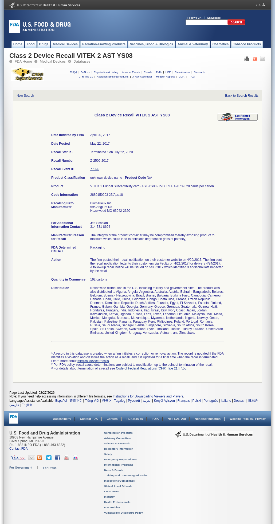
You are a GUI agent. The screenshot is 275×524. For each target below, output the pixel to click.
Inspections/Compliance (119, 480)
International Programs (118, 464)
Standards (200, 72)
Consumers (111, 491)
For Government (20, 467)
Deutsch (239, 401)
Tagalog (119, 401)
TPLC (191, 76)
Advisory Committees (117, 438)
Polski (196, 401)
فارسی (14, 405)
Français (184, 401)
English (27, 405)
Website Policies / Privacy (248, 418)
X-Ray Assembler (142, 76)
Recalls (148, 72)
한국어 (107, 401)
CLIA (181, 76)
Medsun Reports (165, 76)
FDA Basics (135, 418)
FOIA (155, 418)
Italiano (226, 401)
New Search (25, 96)
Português (210, 401)
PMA (159, 72)
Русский (134, 401)
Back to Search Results (241, 96)
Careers (112, 418)
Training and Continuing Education (126, 475)
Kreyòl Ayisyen (164, 401)
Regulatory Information (118, 448)
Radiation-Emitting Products (112, 76)
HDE (168, 72)
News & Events (113, 470)
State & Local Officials (118, 486)
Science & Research (116, 443)
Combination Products (118, 432)
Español (61, 401)
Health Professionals (117, 502)
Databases (82, 61)
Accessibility (62, 418)
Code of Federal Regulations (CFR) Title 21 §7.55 (151, 368)
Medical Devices (53, 61)
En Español (214, 17)
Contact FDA (89, 418)
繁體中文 (75, 401)
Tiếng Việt (92, 401)
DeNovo (85, 72)
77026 (94, 169)
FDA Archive (112, 507)
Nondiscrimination (208, 418)
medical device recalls (93, 361)
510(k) (73, 72)
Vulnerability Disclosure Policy (123, 512)
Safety (108, 454)
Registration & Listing (106, 72)
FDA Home (23, 61)
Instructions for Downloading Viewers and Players (148, 396)
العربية (147, 401)
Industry (109, 496)
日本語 (253, 401)
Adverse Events (131, 72)
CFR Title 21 (85, 76)
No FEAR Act (177, 418)
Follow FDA (194, 17)
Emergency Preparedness (120, 459)
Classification (182, 72)
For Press (50, 467)
